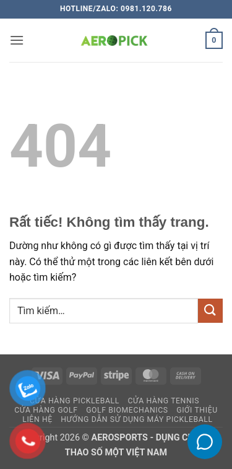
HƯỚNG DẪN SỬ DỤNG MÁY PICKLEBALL (136, 419)
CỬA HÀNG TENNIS (163, 401)
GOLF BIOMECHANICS (127, 410)
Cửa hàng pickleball (74, 401)
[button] (16, 40)
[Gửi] (210, 311)
